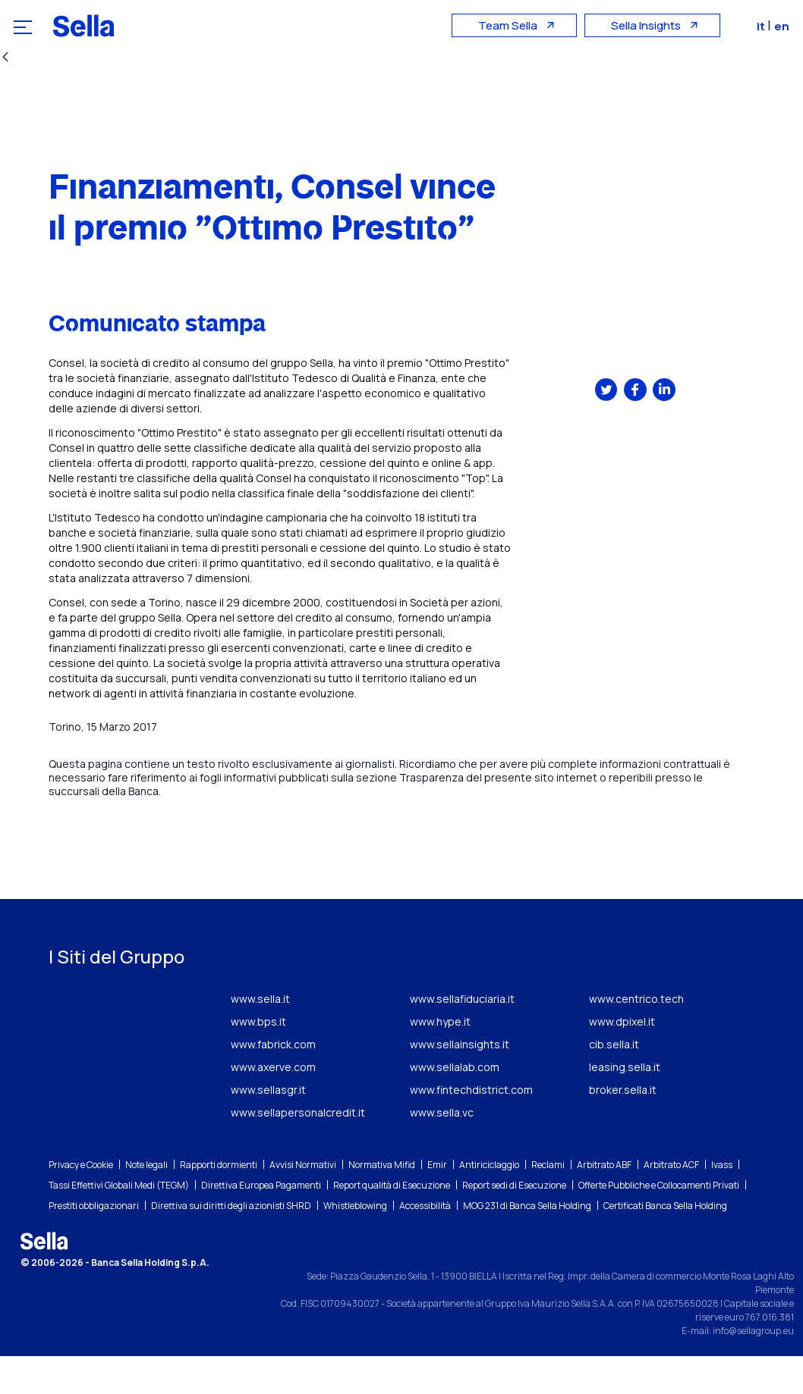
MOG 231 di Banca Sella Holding (527, 1243)
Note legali (146, 1202)
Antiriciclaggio (489, 1202)
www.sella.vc (442, 1150)
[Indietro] (5, 58)
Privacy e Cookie (81, 1202)
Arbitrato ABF (604, 1202)
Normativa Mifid (381, 1202)
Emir (437, 1202)
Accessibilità (425, 1243)
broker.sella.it (623, 1127)
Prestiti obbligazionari (94, 1243)
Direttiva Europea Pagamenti (261, 1223)
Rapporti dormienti (218, 1202)
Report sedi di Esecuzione (514, 1223)
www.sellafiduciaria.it (462, 1036)
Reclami (548, 1202)
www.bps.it (258, 1059)
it (763, 26)
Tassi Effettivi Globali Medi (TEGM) (119, 1223)
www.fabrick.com (273, 1082)
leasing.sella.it (624, 1105)
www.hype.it (440, 1059)
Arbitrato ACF (671, 1202)
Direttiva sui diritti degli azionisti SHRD (231, 1243)
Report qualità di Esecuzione (391, 1223)
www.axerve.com (273, 1105)
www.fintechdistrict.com (471, 1127)
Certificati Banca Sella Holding (665, 1243)
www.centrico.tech (636, 1036)
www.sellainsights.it (459, 1082)
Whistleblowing (355, 1243)
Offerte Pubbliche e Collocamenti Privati (658, 1223)
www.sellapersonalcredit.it (298, 1150)
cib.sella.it (614, 1082)
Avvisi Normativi (302, 1202)
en (783, 26)
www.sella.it (260, 1036)
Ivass (721, 1202)
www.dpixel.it (622, 1059)
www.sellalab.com (454, 1105)
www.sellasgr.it (268, 1127)
